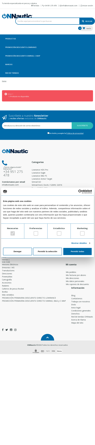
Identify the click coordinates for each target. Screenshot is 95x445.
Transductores (8, 270)
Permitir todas (77, 251)
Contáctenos (76, 298)
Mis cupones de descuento (77, 284)
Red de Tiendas (12, 73)
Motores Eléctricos (10, 264)
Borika (5, 292)
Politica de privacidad (74, 133)
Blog (73, 295)
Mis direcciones (72, 278)
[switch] (36, 233)
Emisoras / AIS (8, 267)
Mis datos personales (75, 281)
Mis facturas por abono (76, 275)
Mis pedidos (71, 272)
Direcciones (7, 273)
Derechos (75, 313)
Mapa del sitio (77, 323)
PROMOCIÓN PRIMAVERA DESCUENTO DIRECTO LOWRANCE (29, 298)
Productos (10, 38)
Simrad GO (36, 182)
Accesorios (6, 282)
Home (4, 81)
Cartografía (7, 279)
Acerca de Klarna (78, 319)
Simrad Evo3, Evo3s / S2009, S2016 (47, 185)
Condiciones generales (81, 310)
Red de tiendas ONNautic (82, 316)
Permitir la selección (47, 251)
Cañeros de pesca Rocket (13, 288)
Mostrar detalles (79, 243)
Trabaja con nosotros (80, 301)
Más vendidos (8, 295)
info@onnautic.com (10, 185)
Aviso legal (75, 307)
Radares (5, 285)
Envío (73, 304)
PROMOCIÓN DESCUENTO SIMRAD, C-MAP (22, 56)
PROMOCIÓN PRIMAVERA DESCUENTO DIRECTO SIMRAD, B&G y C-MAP (34, 301)
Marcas (8, 64)
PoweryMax (7, 276)
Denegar (17, 251)
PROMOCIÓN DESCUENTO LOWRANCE (20, 47)
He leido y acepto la (57, 133)
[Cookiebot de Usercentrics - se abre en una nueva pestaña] (80, 192)
